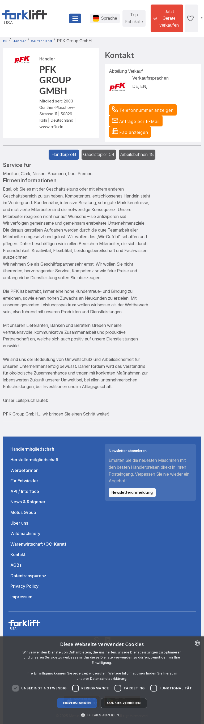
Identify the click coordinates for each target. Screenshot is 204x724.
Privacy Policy (24, 586)
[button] (136, 121)
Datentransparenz (28, 575)
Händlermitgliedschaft (32, 449)
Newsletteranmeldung (132, 492)
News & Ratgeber (27, 501)
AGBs (16, 565)
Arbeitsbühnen (137, 154)
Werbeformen (24, 470)
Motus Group (23, 512)
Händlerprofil (64, 154)
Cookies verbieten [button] (124, 703)
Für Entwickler (24, 480)
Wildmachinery (25, 533)
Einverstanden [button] (77, 703)
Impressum (21, 596)
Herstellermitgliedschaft (34, 459)
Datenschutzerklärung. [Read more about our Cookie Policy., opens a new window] (108, 679)
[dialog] (102, 680)
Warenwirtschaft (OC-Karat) (38, 544)
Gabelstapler (98, 154)
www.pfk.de (51, 126)
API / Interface (24, 491)
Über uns (19, 523)
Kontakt (18, 554)
